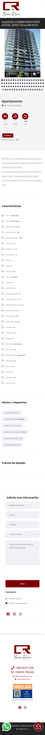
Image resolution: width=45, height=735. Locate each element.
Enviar (22, 584)
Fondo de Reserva (12, 425)
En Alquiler (8, 135)
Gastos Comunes (11, 413)
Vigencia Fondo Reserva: (15, 432)
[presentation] (24, 572)
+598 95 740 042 (14, 598)
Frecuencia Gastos (14, 419)
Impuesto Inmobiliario (13, 438)
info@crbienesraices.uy (17, 603)
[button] (2, 80)
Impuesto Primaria (12, 445)
